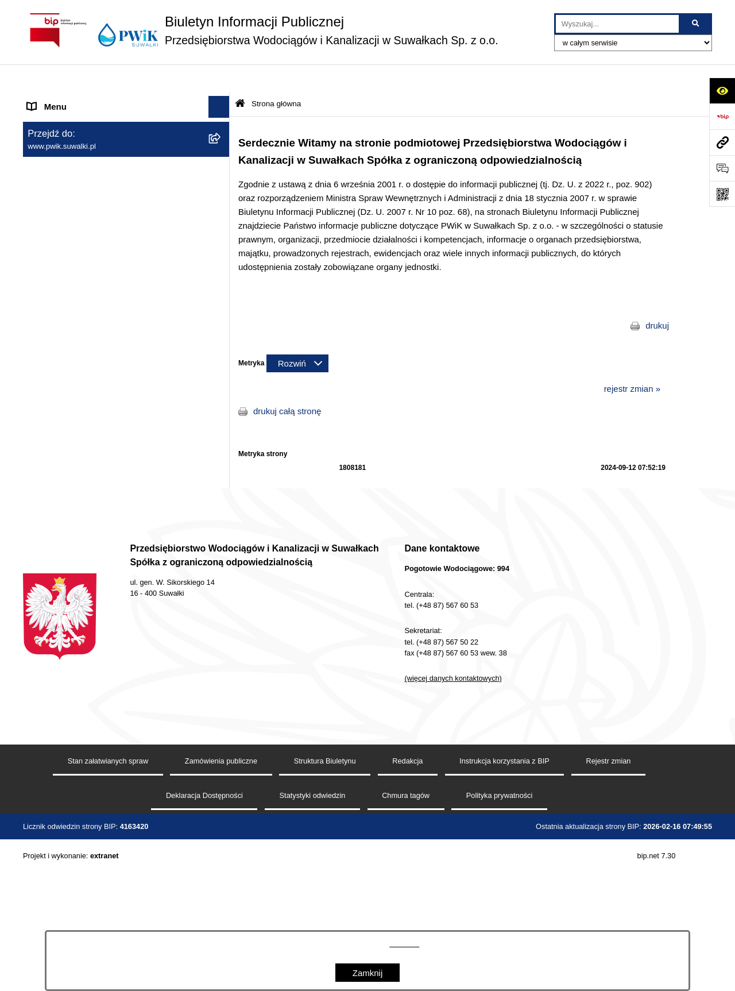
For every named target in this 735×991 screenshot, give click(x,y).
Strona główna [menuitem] (55, 100)
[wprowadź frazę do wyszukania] (617, 24)
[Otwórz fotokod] (722, 194)
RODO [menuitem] (40, 517)
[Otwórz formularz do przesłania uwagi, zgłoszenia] (722, 168)
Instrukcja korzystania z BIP (504, 909)
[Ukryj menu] (219, 79)
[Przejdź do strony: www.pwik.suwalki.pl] (722, 142)
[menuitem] (126, 129)
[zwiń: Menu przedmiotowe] (221, 158)
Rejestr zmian (608, 909)
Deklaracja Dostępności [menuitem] (73, 440)
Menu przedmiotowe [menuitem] (66, 158)
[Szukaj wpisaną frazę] (696, 24)
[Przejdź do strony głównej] (260, 30)
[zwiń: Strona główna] (221, 101)
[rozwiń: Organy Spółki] (221, 216)
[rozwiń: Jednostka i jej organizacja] (221, 186)
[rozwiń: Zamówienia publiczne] (221, 244)
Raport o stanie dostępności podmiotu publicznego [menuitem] (100, 467)
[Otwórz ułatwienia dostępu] (722, 90)
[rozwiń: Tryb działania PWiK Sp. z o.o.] (221, 302)
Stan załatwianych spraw (108, 909)
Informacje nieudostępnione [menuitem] (80, 495)
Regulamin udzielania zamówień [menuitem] (89, 418)
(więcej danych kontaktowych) (453, 826)
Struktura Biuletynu (325, 909)
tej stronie (404, 944)
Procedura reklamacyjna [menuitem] (74, 586)
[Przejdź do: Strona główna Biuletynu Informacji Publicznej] (240, 76)
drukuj (657, 298)
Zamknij (368, 973)
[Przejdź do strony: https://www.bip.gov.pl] (722, 116)
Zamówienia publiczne (221, 909)
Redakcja (407, 909)
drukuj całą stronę (287, 383)
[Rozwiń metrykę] (297, 335)
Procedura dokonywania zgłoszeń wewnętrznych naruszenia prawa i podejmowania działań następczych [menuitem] (95, 551)
